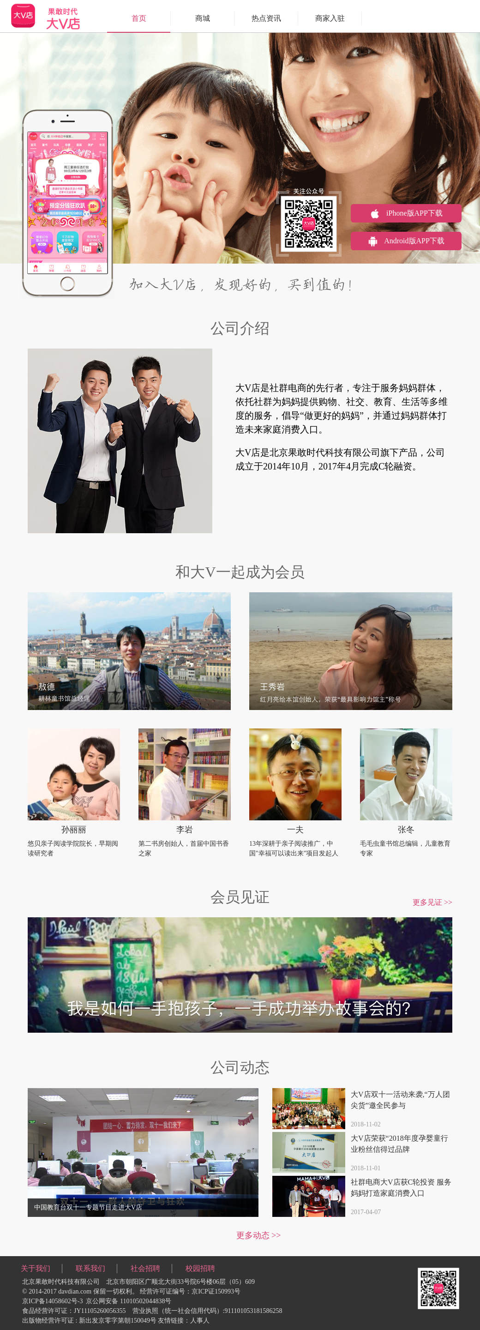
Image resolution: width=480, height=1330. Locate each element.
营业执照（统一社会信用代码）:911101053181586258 (207, 1310)
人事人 (200, 1320)
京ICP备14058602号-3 (52, 1301)
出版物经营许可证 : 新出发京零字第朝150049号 (89, 1320)
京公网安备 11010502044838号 (128, 1301)
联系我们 (90, 1268)
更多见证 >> (432, 902)
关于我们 (35, 1268)
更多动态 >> (258, 1235)
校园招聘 (200, 1268)
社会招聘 (145, 1268)
